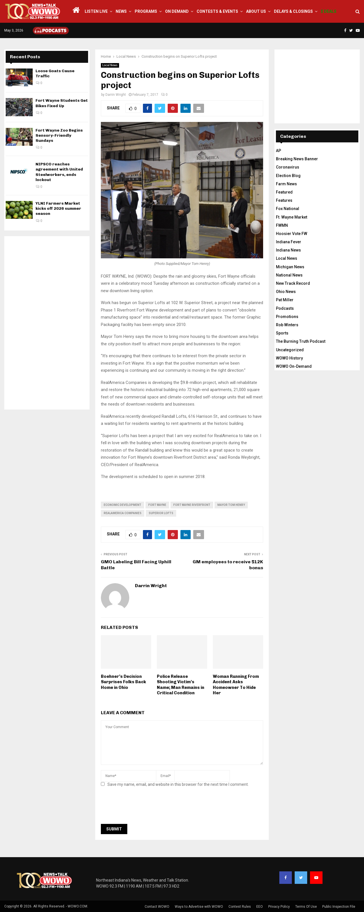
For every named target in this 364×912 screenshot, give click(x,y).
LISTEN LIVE (96, 11)
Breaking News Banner (297, 159)
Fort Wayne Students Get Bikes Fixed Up (62, 103)
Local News (110, 65)
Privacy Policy (279, 907)
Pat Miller (285, 300)
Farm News (286, 184)
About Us (256, 11)
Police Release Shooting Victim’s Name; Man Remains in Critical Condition (180, 685)
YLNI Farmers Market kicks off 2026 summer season (58, 208)
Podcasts (285, 308)
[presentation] (144, 807)
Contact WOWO (157, 907)
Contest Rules (239, 907)
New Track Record (293, 283)
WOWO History (289, 358)
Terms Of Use (306, 907)
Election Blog (288, 175)
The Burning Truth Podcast (300, 341)
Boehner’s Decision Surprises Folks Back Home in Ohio (123, 682)
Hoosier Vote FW (291, 233)
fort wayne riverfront (191, 504)
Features (284, 200)
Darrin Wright (115, 95)
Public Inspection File (338, 907)
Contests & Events (217, 11)
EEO (259, 907)
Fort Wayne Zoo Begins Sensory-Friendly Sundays (59, 135)
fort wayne (157, 504)
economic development (122, 504)
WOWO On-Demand (294, 366)
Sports (282, 333)
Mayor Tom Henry (231, 504)
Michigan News (290, 267)
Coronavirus (287, 167)
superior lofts (161, 513)
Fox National (287, 208)
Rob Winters (287, 325)
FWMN (282, 225)
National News (289, 275)
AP (278, 150)
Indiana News (288, 250)
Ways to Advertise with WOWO (199, 907)
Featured (284, 192)
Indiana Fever (288, 242)
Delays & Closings (293, 11)
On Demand (177, 11)
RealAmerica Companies (123, 513)
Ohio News (286, 291)
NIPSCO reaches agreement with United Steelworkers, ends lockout (59, 172)
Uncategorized (290, 350)
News (121, 11)
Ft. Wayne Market (291, 217)
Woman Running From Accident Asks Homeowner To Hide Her (236, 685)
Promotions (287, 316)
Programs (146, 11)
